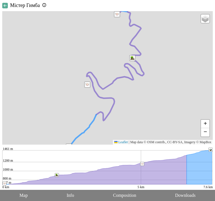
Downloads (185, 195)
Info (70, 195)
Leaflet (121, 142)
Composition (124, 195)
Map (24, 195)
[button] (117, 14)
